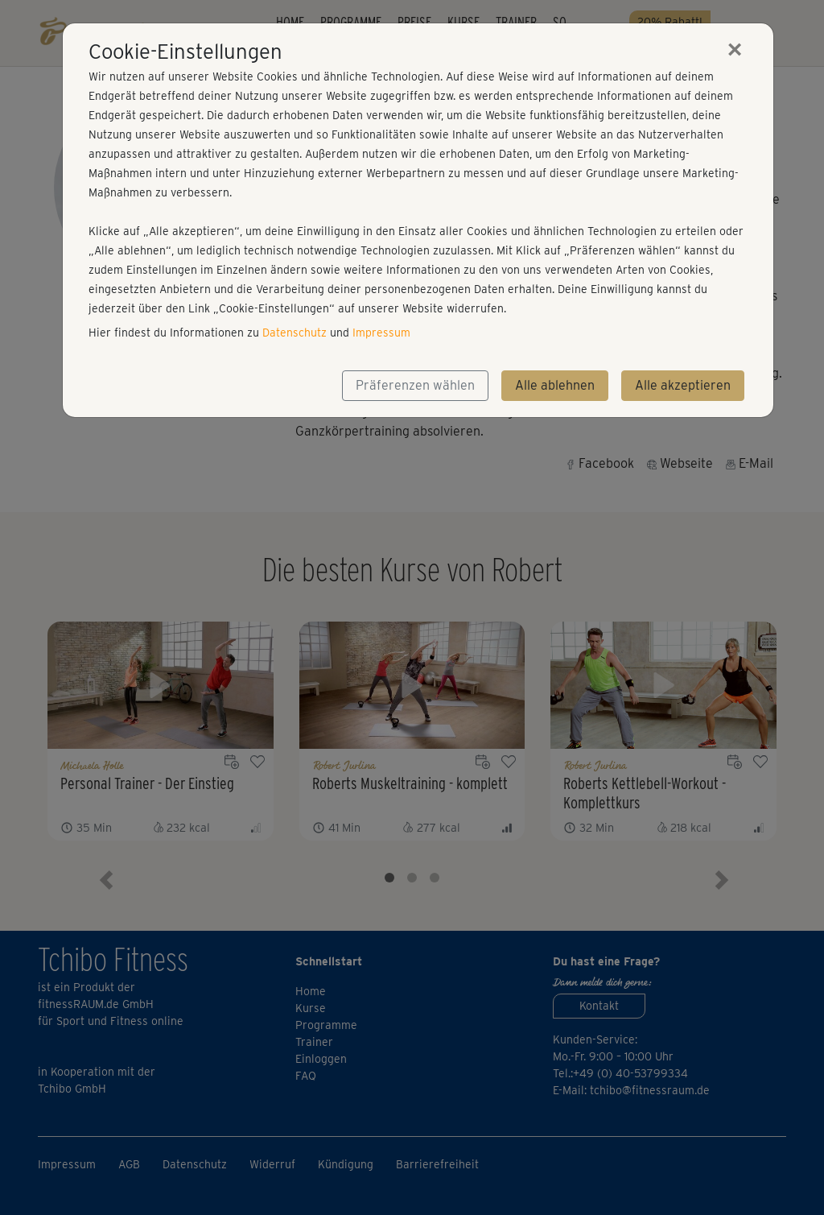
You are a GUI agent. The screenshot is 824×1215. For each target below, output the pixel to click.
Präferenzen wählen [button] (415, 385)
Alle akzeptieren (683, 385)
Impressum (381, 332)
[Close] (735, 49)
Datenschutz (294, 332)
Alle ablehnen (555, 385)
